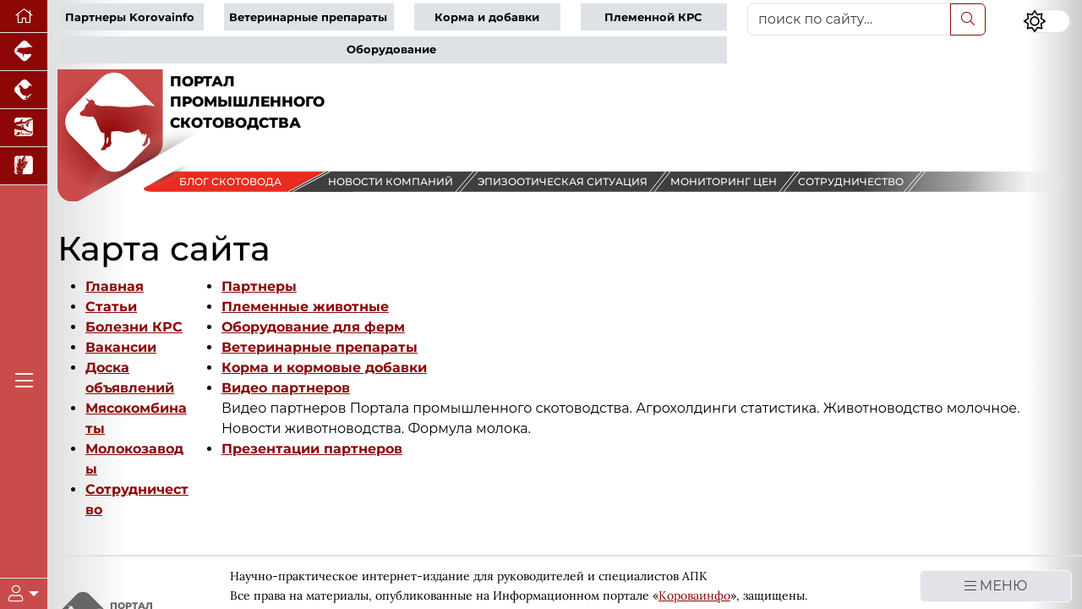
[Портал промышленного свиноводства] (23, 52)
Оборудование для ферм (313, 327)
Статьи (111, 307)
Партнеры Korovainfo (129, 17)
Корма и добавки (486, 17)
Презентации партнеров (311, 449)
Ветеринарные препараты (308, 17)
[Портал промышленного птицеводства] (23, 90)
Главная (114, 286)
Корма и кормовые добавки (324, 367)
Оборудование (391, 49)
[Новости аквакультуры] (23, 128)
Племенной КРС (653, 17)
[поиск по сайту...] (849, 19)
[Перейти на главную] (23, 16)
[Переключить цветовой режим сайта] (1046, 21)
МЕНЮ (996, 586)
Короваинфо (694, 595)
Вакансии (120, 347)
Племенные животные (305, 307)
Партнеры (259, 286)
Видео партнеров (285, 388)
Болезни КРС (134, 327)
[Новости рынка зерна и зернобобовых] (23, 166)
